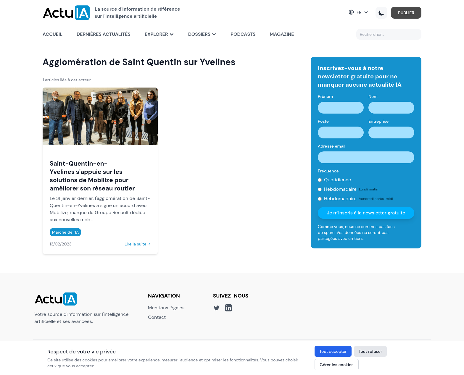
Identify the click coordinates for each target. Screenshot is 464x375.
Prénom (325, 96)
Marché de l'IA (65, 232)
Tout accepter (333, 351)
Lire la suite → (138, 244)
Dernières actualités (103, 34)
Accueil (52, 34)
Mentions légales (166, 308)
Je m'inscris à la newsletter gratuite (366, 213)
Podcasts (243, 34)
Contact (157, 317)
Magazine (282, 34)
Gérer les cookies (336, 364)
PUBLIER (406, 12)
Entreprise (378, 121)
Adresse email (331, 146)
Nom (373, 96)
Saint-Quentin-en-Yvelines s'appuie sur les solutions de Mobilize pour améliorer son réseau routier (92, 175)
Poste (323, 121)
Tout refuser (370, 351)
